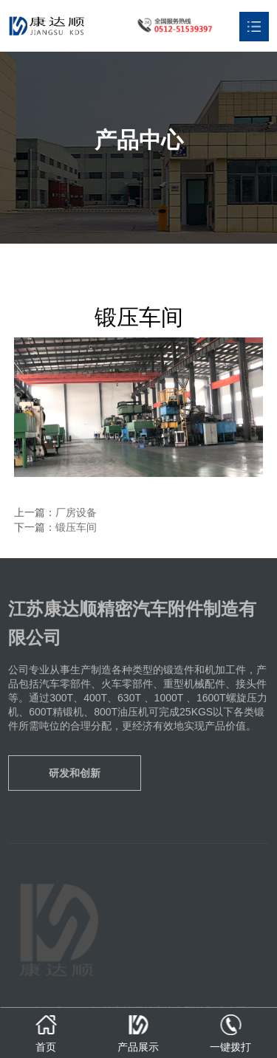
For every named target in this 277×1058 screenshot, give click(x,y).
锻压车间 (76, 527)
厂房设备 (76, 512)
